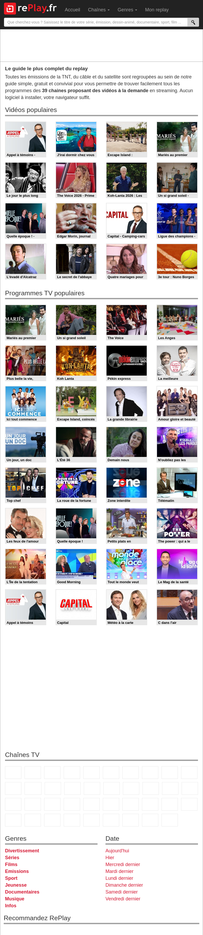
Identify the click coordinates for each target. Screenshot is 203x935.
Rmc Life (131, 788)
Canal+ (72, 772)
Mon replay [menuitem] (157, 9)
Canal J (33, 820)
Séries (12, 857)
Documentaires (22, 892)
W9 (150, 772)
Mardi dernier (119, 871)
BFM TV (72, 804)
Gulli (13, 820)
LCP (130, 820)
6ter (72, 788)
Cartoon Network (52, 820)
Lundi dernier (119, 878)
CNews (52, 804)
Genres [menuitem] (127, 9)
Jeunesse (16, 885)
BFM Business (91, 804)
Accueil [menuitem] (72, 9)
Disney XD (72, 820)
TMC (170, 772)
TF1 (13, 772)
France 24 (130, 804)
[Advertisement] (101, 45)
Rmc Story (111, 788)
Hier (109, 857)
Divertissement (22, 850)
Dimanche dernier (124, 885)
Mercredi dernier (122, 864)
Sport (11, 878)
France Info (33, 804)
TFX (189, 772)
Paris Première (170, 788)
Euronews (111, 804)
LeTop (111, 820)
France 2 (33, 772)
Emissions (17, 871)
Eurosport (170, 804)
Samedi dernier (121, 892)
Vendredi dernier (122, 898)
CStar (33, 788)
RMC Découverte (92, 788)
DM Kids (91, 820)
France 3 (52, 772)
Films (11, 864)
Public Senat (150, 820)
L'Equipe (189, 804)
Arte (130, 772)
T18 (190, 788)
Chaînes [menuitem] (99, 9)
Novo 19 (13, 804)
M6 (111, 772)
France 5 (91, 772)
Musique (14, 898)
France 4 (13, 788)
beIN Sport (150, 804)
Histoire (170, 820)
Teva (150, 788)
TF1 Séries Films (53, 788)
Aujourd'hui (117, 850)
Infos (10, 905)
